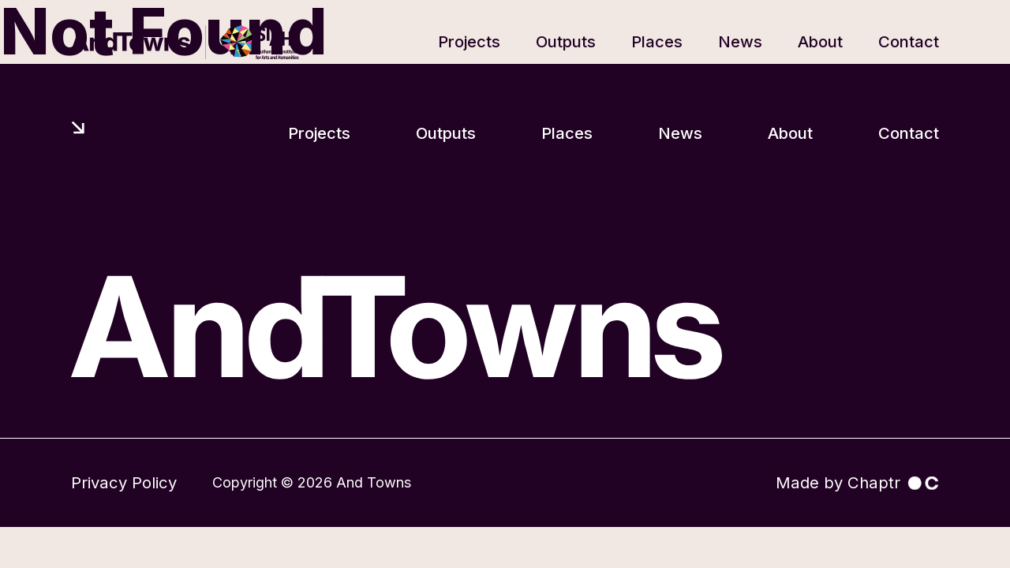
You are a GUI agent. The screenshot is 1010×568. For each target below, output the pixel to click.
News (740, 41)
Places (657, 41)
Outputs (566, 41)
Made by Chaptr (857, 482)
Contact (908, 41)
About (820, 41)
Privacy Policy (124, 482)
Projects (469, 41)
